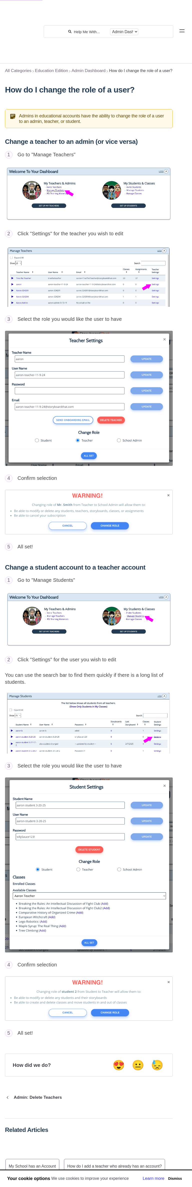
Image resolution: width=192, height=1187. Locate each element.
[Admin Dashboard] (89, 70)
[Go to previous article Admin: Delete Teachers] (35, 1097)
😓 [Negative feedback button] (157, 1065)
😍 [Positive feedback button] (118, 1065)
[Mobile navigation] (182, 31)
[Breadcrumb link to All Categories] (18, 70)
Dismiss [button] (175, 1179)
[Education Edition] (51, 70)
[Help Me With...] (90, 31)
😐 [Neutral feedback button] (138, 1065)
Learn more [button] (153, 1178)
